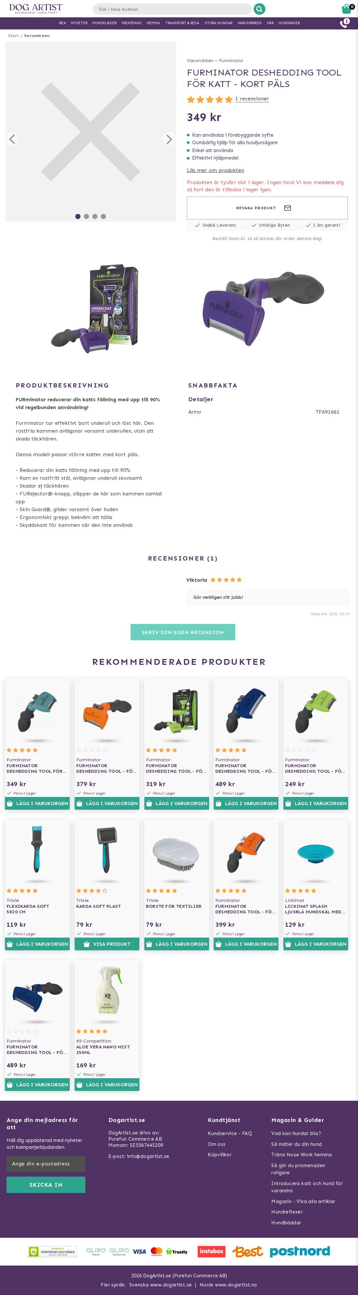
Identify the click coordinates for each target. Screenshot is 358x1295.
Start (13, 35)
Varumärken (36, 35)
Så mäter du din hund (296, 1144)
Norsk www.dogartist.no (228, 1285)
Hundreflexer (287, 1212)
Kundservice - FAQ (230, 1133)
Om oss (216, 1144)
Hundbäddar (286, 1223)
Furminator (231, 60)
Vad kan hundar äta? (296, 1133)
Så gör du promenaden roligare (298, 1169)
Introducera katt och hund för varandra (307, 1187)
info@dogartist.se (148, 1156)
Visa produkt (106, 944)
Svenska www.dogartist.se (160, 1285)
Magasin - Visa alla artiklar (303, 1201)
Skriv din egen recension (183, 632)
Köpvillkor (219, 1155)
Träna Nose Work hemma (301, 1155)
